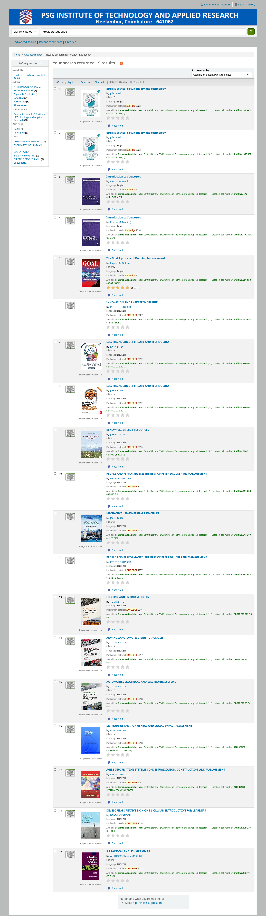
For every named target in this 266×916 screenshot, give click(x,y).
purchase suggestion (148, 903)
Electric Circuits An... (25, 155)
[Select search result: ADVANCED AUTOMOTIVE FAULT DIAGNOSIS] (55, 638)
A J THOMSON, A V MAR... (27, 86)
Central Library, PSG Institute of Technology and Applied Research (29, 117)
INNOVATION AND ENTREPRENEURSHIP (132, 302)
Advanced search (25, 42)
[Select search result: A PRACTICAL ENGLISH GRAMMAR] (55, 851)
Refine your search (30, 63)
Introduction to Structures (123, 176)
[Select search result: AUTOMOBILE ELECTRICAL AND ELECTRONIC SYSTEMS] (55, 682)
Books (17, 128)
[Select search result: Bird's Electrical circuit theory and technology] (55, 88)
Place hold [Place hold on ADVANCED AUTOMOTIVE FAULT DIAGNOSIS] (115, 674)
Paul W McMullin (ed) (122, 222)
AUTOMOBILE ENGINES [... (28, 141)
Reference (19, 132)
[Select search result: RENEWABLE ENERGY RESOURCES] (55, 430)
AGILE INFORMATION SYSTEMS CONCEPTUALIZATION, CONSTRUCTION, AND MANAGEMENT (165, 769)
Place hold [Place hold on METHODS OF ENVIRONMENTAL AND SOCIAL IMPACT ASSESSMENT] (115, 762)
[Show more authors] (20, 105)
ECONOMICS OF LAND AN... (29, 145)
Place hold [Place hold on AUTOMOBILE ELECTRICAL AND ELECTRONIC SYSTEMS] (115, 718)
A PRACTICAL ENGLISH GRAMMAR (128, 851)
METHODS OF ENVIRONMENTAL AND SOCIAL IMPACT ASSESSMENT (149, 725)
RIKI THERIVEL (118, 730)
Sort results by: (201, 70)
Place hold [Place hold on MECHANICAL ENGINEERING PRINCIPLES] (115, 550)
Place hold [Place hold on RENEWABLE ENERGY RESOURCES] (115, 466)
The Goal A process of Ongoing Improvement (135, 258)
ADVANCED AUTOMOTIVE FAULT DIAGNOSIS (134, 637)
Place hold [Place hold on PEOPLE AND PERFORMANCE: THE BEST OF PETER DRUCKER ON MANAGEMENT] (115, 506)
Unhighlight (64, 82)
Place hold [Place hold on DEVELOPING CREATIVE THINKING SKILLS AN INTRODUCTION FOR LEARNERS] (115, 843)
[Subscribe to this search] (121, 63)
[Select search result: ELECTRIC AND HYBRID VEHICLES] (55, 597)
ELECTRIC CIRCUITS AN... (27, 159)
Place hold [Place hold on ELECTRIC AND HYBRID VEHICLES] (115, 629)
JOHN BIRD (20, 101)
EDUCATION (20, 151)
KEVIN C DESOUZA (120, 774)
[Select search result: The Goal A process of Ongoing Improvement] (55, 258)
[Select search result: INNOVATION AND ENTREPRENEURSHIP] (55, 302)
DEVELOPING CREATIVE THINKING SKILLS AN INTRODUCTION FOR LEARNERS (156, 810)
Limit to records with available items (30, 76)
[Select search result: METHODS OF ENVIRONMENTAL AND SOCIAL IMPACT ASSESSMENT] (55, 726)
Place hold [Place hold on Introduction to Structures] (115, 209)
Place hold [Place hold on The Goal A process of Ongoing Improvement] (115, 295)
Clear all (99, 82)
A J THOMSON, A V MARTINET (127, 856)
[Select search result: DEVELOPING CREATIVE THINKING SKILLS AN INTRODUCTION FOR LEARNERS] (55, 810)
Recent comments (50, 42)
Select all (86, 82)
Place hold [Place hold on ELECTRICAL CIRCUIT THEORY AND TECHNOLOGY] (115, 378)
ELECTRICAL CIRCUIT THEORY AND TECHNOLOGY (138, 342)
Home (17, 54)
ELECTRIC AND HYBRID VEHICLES (127, 597)
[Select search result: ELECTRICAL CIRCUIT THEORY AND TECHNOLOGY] (55, 342)
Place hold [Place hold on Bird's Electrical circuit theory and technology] (115, 125)
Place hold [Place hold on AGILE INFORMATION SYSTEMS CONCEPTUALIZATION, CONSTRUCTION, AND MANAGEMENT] (115, 802)
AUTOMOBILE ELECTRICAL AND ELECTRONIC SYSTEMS (141, 681)
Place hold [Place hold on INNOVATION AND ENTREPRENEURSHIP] (115, 334)
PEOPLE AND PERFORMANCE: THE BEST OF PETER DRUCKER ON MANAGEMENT (156, 473)
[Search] (251, 31)
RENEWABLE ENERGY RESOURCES (127, 429)
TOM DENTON (118, 601)
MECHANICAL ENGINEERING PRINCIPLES (132, 513)
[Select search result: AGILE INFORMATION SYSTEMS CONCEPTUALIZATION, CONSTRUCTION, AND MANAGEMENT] (55, 769)
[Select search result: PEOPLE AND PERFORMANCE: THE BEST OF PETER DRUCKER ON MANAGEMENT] (55, 473)
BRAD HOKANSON (24, 90)
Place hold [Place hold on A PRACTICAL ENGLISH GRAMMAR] (115, 888)
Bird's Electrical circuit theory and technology (136, 88)
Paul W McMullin (119, 181)
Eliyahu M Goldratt (24, 94)
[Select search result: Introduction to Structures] (55, 176)
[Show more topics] (20, 162)
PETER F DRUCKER (120, 307)
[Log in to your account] (215, 4)
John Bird (19, 98)
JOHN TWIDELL (118, 434)
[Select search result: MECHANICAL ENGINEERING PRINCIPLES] (55, 513)
